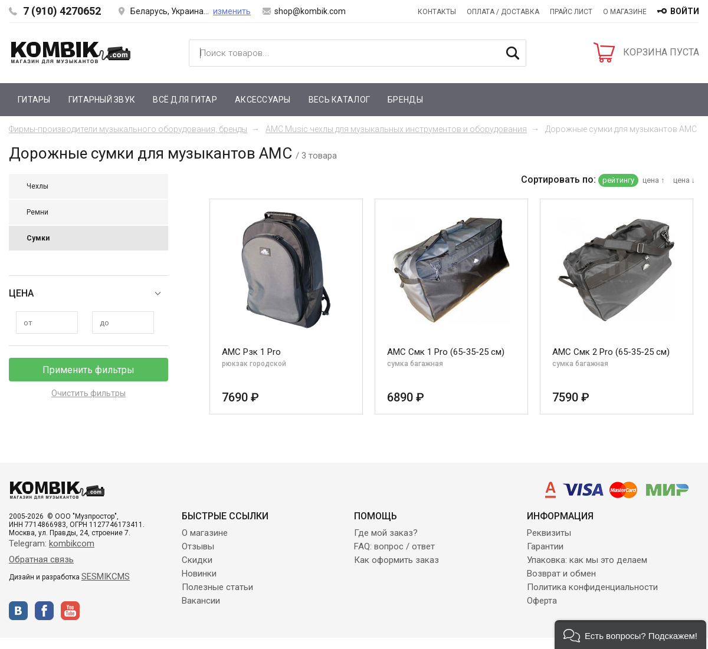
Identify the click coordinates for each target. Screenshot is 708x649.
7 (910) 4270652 (62, 11)
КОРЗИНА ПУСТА (661, 52)
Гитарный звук (102, 99)
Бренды (405, 99)
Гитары (34, 99)
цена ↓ (684, 180)
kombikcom (71, 543)
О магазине (625, 12)
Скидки (197, 560)
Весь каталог (339, 99)
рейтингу (618, 180)
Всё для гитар (185, 99)
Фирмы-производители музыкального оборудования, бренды (128, 129)
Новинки (199, 573)
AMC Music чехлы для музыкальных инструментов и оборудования (396, 129)
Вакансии (201, 600)
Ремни (37, 212)
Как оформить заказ (396, 560)
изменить (232, 11)
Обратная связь (41, 559)
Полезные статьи (217, 587)
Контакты (437, 12)
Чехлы (37, 186)
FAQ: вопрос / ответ (394, 546)
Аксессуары (263, 99)
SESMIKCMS (105, 576)
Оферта (542, 600)
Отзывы (198, 546)
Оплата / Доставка (503, 12)
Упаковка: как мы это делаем (587, 560)
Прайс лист (571, 12)
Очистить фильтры (88, 393)
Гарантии (545, 546)
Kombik (71, 52)
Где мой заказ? (386, 533)
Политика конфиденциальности (592, 587)
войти (684, 11)
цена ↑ (654, 180)
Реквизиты (549, 533)
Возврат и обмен (561, 573)
